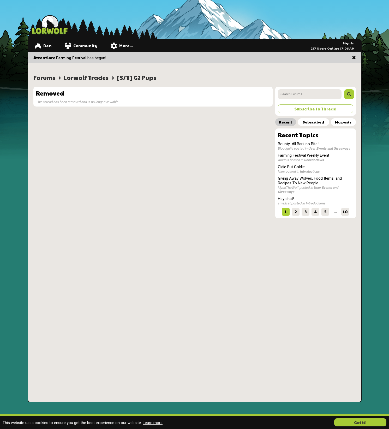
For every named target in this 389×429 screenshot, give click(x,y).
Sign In (349, 43)
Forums (44, 77)
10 (345, 211)
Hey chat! (286, 198)
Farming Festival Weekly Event (303, 155)
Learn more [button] (153, 422)
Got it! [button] (360, 422)
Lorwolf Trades (86, 77)
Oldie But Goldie (291, 166)
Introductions (310, 171)
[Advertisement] (315, 253)
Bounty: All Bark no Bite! (298, 144)
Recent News (314, 160)
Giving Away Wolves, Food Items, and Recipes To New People (310, 180)
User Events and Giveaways (329, 148)
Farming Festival (71, 58)
